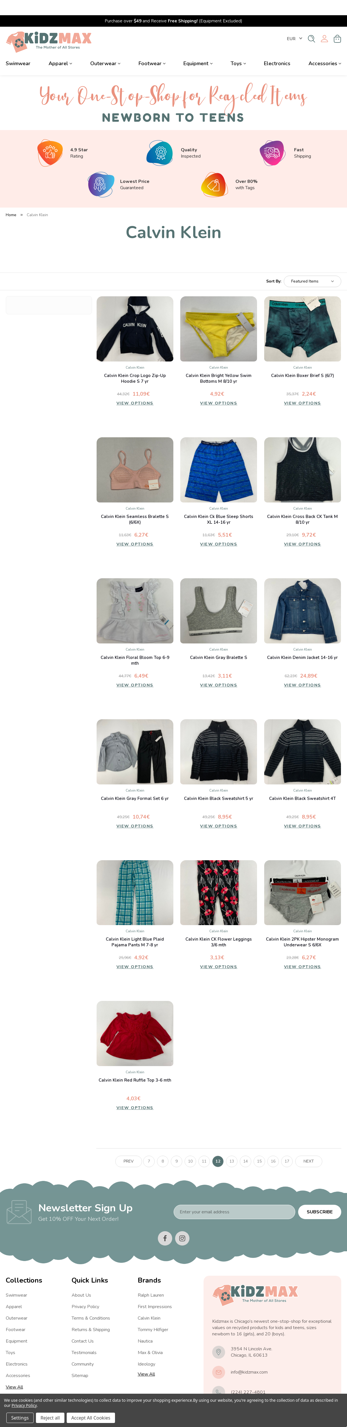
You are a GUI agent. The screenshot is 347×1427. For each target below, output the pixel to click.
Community (83, 1349)
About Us (81, 1280)
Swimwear (18, 48)
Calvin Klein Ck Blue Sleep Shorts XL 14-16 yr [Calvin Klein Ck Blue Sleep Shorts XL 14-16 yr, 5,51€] (218, 504)
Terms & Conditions (91, 1303)
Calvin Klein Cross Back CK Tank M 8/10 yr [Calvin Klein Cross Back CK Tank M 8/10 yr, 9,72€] (302, 504)
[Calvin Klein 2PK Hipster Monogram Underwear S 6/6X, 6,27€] (302, 877)
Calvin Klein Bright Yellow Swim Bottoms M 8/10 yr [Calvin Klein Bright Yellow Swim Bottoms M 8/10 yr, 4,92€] (219, 363)
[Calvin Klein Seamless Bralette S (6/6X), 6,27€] (135, 454)
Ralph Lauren (151, 1280)
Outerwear (105, 48)
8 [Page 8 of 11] (163, 1146)
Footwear (152, 48)
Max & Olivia (150, 1337)
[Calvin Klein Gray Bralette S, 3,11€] (218, 595)
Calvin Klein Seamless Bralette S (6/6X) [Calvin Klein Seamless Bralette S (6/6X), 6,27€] (135, 504)
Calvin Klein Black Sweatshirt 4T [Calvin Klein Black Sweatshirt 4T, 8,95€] (302, 783)
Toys (238, 48)
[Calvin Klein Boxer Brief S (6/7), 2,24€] (302, 313)
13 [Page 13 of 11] (231, 1146)
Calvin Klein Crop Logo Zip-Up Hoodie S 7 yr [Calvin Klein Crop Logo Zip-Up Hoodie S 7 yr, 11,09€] (135, 363)
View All (14, 1372)
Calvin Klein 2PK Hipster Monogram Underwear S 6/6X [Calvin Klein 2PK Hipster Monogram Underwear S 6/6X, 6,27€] (302, 927)
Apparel (60, 48)
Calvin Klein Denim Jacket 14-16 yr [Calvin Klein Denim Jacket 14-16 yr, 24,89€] (302, 642)
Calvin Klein (149, 1303)
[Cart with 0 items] (337, 24)
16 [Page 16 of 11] (273, 1146)
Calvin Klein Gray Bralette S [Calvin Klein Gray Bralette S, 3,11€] (218, 642)
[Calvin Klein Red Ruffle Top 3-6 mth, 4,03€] (135, 1018)
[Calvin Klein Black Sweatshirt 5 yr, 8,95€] (218, 736)
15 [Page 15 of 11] (259, 1146)
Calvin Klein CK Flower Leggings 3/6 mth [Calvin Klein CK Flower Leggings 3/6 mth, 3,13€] (218, 927)
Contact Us (83, 1326)
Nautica (145, 1326)
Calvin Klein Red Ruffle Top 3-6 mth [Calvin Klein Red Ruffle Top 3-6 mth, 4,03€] (135, 1065)
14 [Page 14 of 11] (245, 1146)
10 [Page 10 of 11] (190, 1146)
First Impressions (155, 1291)
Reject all (50, 1418)
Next (309, 1146)
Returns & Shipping (91, 1314)
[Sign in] (324, 23)
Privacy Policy (85, 1291)
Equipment (197, 48)
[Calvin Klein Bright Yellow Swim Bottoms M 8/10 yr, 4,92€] (218, 313)
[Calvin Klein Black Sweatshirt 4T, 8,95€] (302, 736)
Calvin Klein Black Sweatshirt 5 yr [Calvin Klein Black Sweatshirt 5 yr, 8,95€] (218, 783)
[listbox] (312, 266)
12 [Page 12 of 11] (218, 1146)
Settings (20, 1418)
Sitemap (80, 1360)
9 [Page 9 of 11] (176, 1146)
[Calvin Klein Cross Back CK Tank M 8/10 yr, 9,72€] (302, 454)
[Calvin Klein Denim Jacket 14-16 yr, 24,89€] (302, 595)
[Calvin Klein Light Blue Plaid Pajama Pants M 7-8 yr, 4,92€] (135, 877)
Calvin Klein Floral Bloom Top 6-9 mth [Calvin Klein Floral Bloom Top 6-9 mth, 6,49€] (135, 645)
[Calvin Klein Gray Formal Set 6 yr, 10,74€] (135, 736)
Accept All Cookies (90, 1418)
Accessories (324, 48)
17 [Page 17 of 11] (287, 1146)
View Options (135, 389)
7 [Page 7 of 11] (149, 1146)
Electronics (277, 48)
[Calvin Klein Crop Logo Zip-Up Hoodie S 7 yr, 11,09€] (135, 313)
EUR (294, 23)
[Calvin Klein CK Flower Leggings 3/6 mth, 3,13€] (218, 877)
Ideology (146, 1349)
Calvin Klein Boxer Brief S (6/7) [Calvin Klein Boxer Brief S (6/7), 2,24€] (302, 360)
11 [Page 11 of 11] (204, 1146)
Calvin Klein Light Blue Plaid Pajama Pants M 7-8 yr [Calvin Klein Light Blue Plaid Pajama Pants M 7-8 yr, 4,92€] (135, 927)
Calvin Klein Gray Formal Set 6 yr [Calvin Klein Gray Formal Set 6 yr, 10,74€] (135, 783)
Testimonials (84, 1337)
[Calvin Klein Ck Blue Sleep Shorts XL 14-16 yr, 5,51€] (218, 454)
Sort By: (273, 266)
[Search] (311, 23)
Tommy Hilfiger (153, 1314)
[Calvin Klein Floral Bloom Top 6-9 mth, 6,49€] (135, 595)
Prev (129, 1146)
